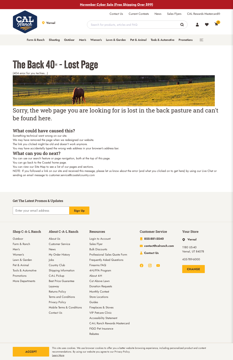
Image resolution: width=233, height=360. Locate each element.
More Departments (24, 281)
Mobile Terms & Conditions (65, 307)
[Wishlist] (207, 24)
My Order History (59, 254)
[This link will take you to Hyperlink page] (189, 239)
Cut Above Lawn (99, 281)
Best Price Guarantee (61, 281)
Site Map (40, 167)
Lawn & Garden (22, 260)
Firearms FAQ (97, 265)
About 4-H (95, 276)
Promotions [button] (185, 40)
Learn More (58, 355)
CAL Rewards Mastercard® (203, 14)
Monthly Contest (99, 291)
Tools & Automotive (24, 270)
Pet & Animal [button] (138, 40)
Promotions (19, 276)
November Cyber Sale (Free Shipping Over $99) (116, 4)
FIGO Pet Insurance (101, 328)
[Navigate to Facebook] (141, 265)
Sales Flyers (174, 14)
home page (59, 162)
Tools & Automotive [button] (162, 40)
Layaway (54, 286)
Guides (93, 302)
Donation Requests (100, 286)
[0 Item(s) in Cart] (216, 24)
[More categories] (201, 39)
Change (193, 269)
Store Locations (98, 297)
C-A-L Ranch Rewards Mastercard (109, 323)
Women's (18, 254)
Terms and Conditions (62, 297)
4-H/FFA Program (100, 270)
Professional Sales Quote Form (108, 254)
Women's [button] (96, 40)
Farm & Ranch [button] (35, 40)
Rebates (94, 334)
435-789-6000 (191, 259)
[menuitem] (35, 39)
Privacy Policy (57, 302)
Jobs (51, 260)
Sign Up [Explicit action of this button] (79, 211)
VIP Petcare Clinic (100, 313)
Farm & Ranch (21, 244)
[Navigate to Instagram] (150, 265)
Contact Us (116, 14)
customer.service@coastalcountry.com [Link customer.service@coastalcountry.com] (72, 175)
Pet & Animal (21, 265)
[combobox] (137, 25)
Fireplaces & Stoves (101, 307)
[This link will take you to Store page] (60, 24)
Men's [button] (82, 40)
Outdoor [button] (69, 40)
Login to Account (99, 239)
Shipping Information (61, 270)
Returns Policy (57, 291)
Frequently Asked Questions (106, 260)
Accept (31, 352)
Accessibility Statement (103, 318)
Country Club (57, 265)
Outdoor (18, 239)
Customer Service (59, 244)
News (158, 14)
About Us (54, 239)
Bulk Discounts (98, 249)
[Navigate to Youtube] (158, 265)
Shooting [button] (54, 40)
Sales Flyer (95, 244)
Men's (16, 249)
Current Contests (139, 14)
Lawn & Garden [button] (116, 40)
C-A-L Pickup (56, 276)
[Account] (197, 24)
